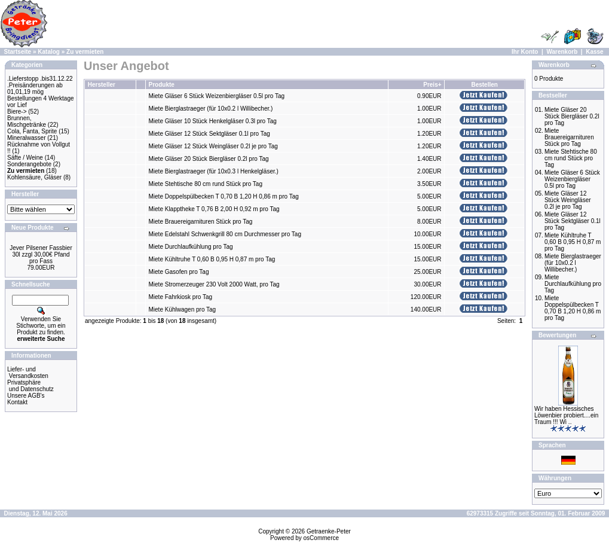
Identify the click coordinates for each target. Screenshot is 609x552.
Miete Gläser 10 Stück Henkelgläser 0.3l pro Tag (213, 121)
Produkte (162, 84)
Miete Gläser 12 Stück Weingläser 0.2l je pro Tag (213, 146)
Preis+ (432, 84)
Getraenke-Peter (329, 531)
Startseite (18, 51)
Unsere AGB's (26, 395)
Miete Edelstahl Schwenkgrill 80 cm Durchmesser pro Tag (225, 234)
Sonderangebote (29, 164)
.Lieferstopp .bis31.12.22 (40, 78)
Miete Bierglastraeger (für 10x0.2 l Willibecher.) (211, 108)
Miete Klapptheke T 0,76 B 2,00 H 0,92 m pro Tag (214, 209)
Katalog (49, 51)
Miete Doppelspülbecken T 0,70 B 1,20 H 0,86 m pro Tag (224, 196)
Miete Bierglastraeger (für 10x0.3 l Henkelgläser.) (214, 171)
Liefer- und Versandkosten (27, 372)
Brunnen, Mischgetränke (26, 121)
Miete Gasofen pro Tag (179, 272)
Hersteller (101, 84)
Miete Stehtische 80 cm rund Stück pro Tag (205, 184)
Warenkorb (561, 51)
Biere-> (17, 111)
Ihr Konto (525, 51)
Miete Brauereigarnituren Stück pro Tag (201, 221)
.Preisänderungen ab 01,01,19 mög (35, 88)
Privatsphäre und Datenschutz (30, 385)
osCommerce (321, 538)
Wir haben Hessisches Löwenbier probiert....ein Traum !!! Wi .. (566, 415)
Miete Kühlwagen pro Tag (182, 309)
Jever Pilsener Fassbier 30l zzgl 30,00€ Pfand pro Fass (41, 254)
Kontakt (17, 402)
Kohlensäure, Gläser (34, 177)
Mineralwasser (26, 138)
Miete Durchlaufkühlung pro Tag (191, 246)
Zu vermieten (84, 51)
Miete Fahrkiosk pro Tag (181, 297)
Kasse (594, 51)
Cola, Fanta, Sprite (32, 131)
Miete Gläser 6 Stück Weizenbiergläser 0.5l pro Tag (217, 96)
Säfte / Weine (25, 157)
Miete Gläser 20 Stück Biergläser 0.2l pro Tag (209, 158)
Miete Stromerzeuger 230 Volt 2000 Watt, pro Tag (214, 284)
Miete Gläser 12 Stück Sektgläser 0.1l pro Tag (209, 133)
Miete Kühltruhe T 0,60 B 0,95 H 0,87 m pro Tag (212, 259)
